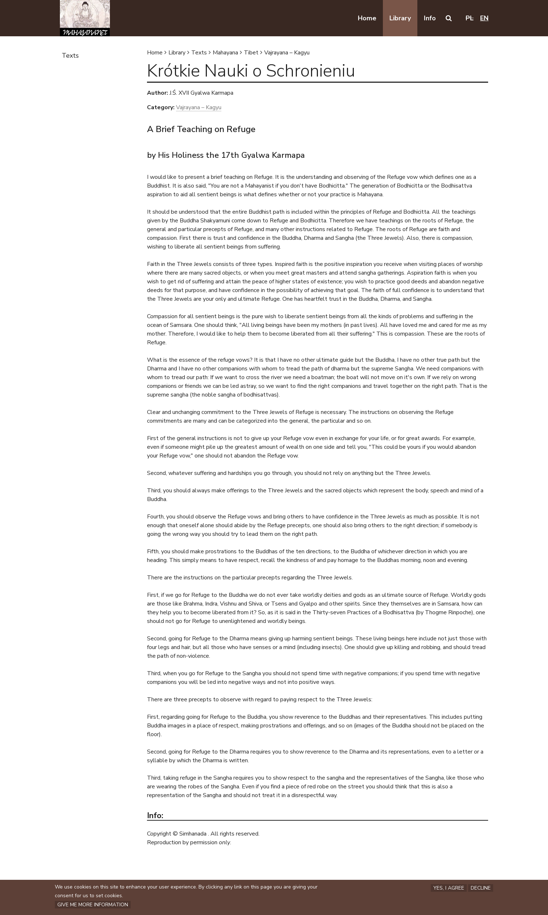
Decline (481, 887)
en (484, 18)
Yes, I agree (448, 887)
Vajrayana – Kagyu (287, 53)
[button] (448, 18)
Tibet (251, 53)
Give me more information (92, 904)
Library (176, 53)
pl (470, 18)
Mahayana (225, 53)
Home (155, 53)
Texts (199, 53)
